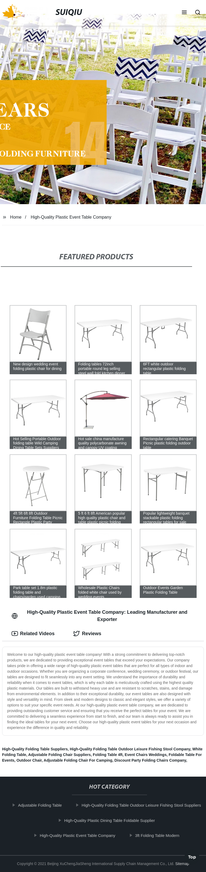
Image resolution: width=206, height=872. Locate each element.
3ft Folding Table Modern (160, 835)
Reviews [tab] (87, 633)
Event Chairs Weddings (146, 755)
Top (192, 857)
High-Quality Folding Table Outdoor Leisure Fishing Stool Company (130, 749)
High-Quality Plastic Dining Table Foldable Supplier (112, 820)
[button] (184, 12)
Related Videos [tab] (33, 633)
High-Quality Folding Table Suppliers (35, 749)
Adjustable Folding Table (43, 805)
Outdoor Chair (29, 760)
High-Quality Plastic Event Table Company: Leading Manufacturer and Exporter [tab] (99, 615)
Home (16, 217)
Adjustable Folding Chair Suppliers (59, 755)
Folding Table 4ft (108, 755)
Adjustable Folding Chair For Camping (78, 760)
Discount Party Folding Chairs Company (150, 760)
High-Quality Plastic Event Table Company (71, 217)
